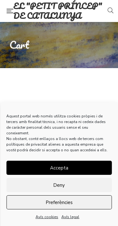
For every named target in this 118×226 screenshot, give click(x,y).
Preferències (59, 202)
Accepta (59, 168)
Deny (59, 185)
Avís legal (70, 216)
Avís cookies (47, 216)
